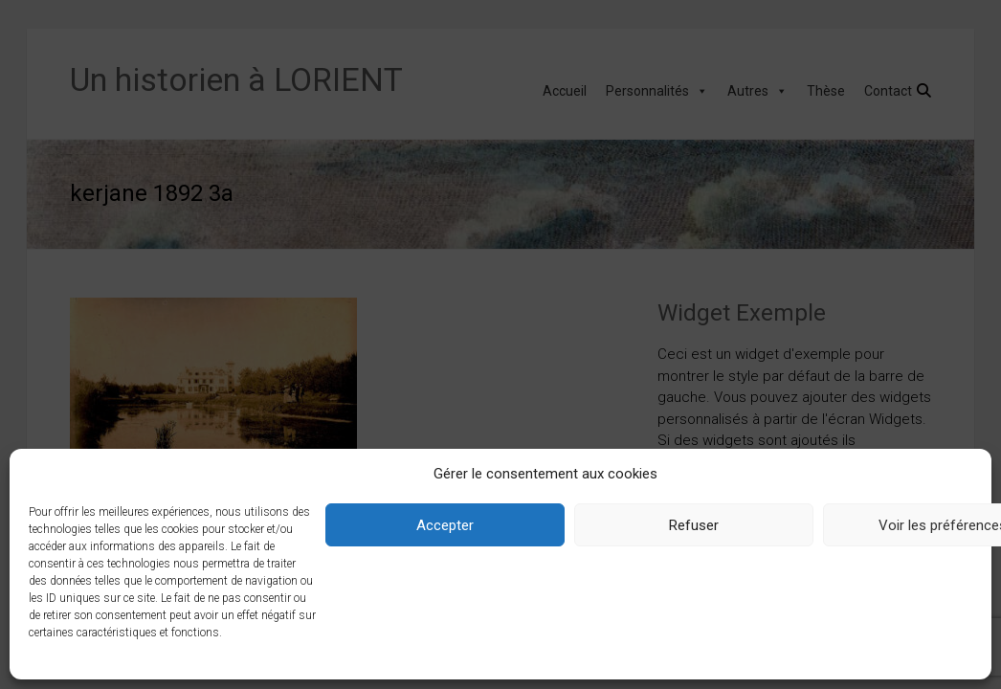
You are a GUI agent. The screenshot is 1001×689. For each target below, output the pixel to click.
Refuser (694, 525)
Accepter (445, 525)
